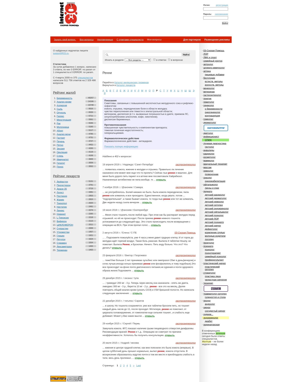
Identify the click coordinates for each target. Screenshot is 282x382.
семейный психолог (215, 256)
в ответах (161, 60)
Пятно (60, 145)
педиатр (207, 191)
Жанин (60, 199)
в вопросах (177, 60)
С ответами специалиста (130, 39)
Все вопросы (87, 39)
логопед (209, 239)
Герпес (60, 116)
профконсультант (214, 260)
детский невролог (214, 201)
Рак (58, 123)
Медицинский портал (68, 14)
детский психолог (214, 215)
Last (138, 365)
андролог (210, 304)
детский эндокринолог (217, 208)
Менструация (64, 119)
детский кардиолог (215, 194)
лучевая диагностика (214, 143)
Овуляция (62, 152)
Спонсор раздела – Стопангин (216, 288)
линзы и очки (212, 188)
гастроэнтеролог (212, 95)
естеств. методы (214, 81)
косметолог (209, 157)
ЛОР (205, 54)
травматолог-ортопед (215, 293)
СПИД (208, 140)
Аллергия (62, 105)
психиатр (208, 246)
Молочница (63, 127)
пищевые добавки (214, 74)
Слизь (60, 155)
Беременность (64, 98)
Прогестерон (63, 185)
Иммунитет (63, 159)
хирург (206, 307)
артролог (208, 64)
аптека (207, 71)
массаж (207, 167)
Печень (61, 141)
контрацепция (212, 115)
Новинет (61, 214)
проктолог (208, 242)
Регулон (61, 239)
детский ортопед (214, 205)
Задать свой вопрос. (65, 39)
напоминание (221, 14)
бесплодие (209, 78)
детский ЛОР (212, 218)
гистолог (209, 146)
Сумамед (62, 243)
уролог (207, 300)
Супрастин (62, 228)
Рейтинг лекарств (66, 176)
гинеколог (208, 105)
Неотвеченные (105, 39)
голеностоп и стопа (215, 297)
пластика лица (213, 276)
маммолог (208, 160)
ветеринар (209, 91)
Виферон (62, 221)
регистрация (222, 5)
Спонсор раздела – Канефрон (216, 128)
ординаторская (211, 324)
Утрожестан (63, 232)
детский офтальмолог (216, 212)
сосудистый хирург (215, 311)
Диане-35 (62, 188)
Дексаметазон (64, 246)
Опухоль (61, 112)
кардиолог (209, 153)
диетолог (208, 133)
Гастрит (61, 137)
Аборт (60, 130)
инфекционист (211, 136)
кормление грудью (215, 232)
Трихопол (62, 203)
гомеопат (208, 119)
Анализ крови (64, 101)
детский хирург (213, 225)
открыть (161, 179)
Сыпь (60, 109)
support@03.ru (61, 53)
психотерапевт (213, 253)
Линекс (60, 210)
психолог (210, 249)
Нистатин (62, 207)
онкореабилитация (215, 181)
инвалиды (208, 150)
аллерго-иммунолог (214, 67)
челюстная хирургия (216, 279)
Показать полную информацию (121, 146)
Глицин (60, 235)
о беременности (213, 108)
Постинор (62, 196)
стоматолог (209, 272)
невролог (208, 170)
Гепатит (61, 163)
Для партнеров (192, 39)
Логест (60, 192)
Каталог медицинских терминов (131, 82)
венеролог (209, 88)
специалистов (85, 77)
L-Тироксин (63, 217)
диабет (208, 321)
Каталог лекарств (125, 85)
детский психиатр (214, 222)
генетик (207, 98)
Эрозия (61, 148)
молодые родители (215, 236)
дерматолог (209, 122)
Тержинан (62, 250)
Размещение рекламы (217, 39)
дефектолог (211, 229)
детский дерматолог (216, 198)
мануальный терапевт (215, 164)
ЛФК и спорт (210, 57)
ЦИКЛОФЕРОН (65, 225)
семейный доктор (212, 60)
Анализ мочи (63, 134)
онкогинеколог (212, 112)
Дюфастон (62, 181)
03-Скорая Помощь (213, 50)
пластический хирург (214, 263)
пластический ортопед (212, 268)
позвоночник (211, 174)
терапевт (208, 283)
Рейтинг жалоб (64, 92)
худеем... (208, 314)
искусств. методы (214, 84)
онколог (207, 177)
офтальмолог (210, 184)
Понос (60, 166)
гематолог (208, 102)
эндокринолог (210, 317)
